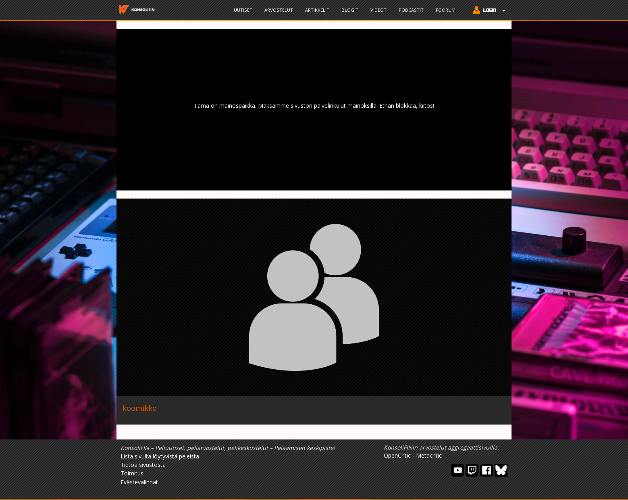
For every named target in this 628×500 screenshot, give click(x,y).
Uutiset (243, 10)
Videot (378, 10)
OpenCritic (397, 455)
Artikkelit (317, 10)
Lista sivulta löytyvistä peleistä (160, 456)
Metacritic (429, 455)
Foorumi (446, 10)
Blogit (349, 10)
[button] (487, 11)
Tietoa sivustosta (143, 465)
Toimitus (132, 473)
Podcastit (411, 10)
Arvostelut (278, 10)
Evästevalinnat (139, 482)
